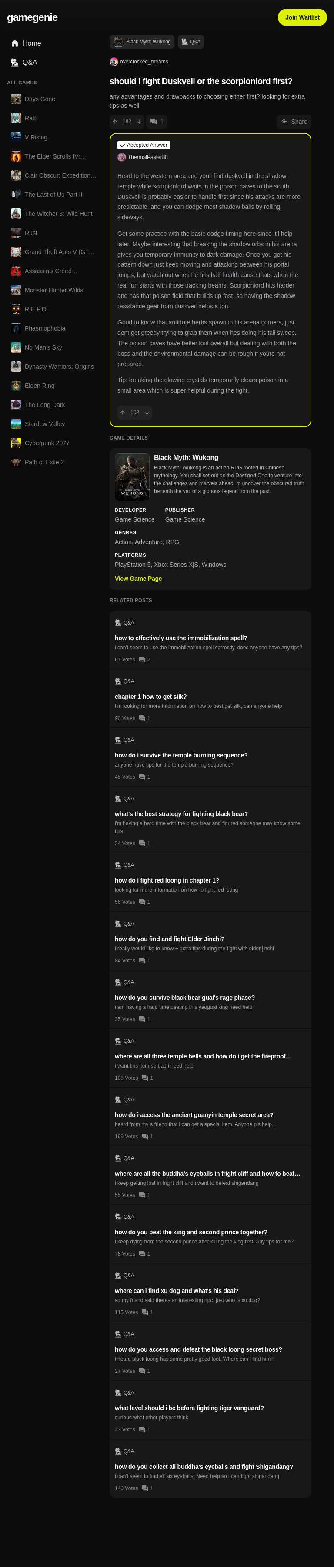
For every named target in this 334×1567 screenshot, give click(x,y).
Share (294, 121)
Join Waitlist (302, 17)
